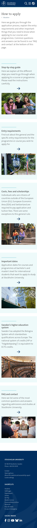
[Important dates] (18, 283)
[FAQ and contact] (18, 412)
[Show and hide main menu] (29, 3)
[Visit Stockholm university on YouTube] (13, 521)
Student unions (9, 500)
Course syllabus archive (12, 502)
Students (7, 489)
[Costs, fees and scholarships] (18, 219)
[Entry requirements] (18, 149)
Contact (7, 471)
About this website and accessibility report (17, 475)
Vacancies (7, 504)
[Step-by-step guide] (18, 89)
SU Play (7, 498)
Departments (9, 493)
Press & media (9, 507)
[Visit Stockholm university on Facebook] (6, 521)
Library (7, 495)
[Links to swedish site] (33, 3)
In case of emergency (11, 509)
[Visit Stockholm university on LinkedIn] (21, 521)
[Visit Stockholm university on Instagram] (8, 521)
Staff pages (8, 491)
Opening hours (9, 473)
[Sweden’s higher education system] (18, 352)
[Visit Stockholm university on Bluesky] (17, 521)
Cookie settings (9, 477)
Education (6, 17)
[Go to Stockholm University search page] (26, 3)
